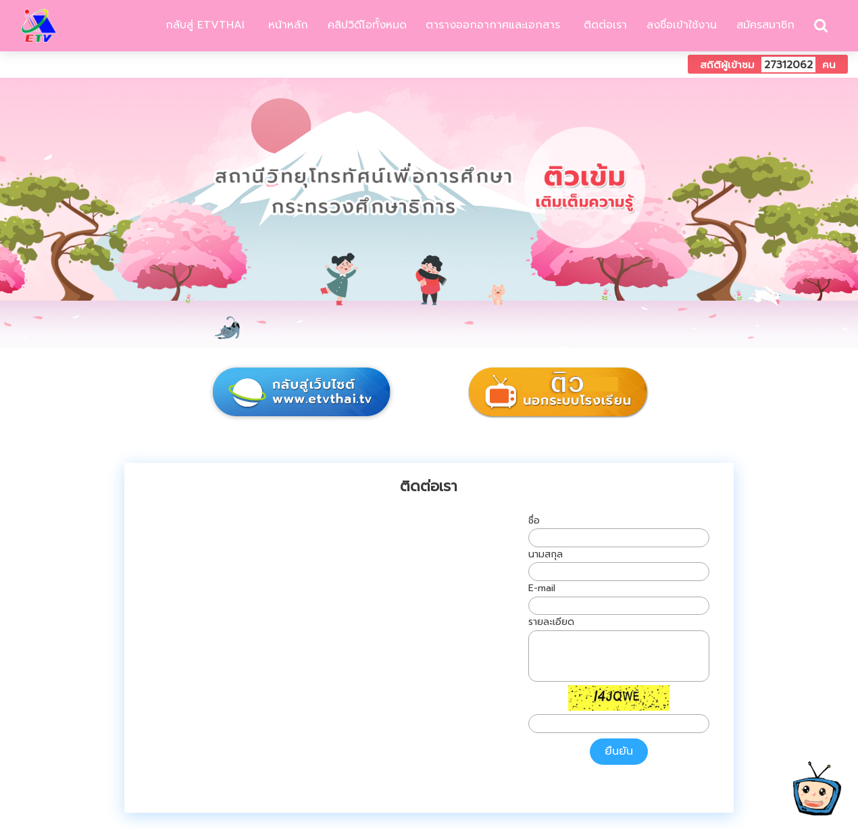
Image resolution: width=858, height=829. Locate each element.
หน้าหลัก (286, 25)
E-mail (541, 588)
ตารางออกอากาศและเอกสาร (493, 25)
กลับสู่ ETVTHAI (203, 25)
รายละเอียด (551, 622)
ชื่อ (534, 520)
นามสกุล (545, 554)
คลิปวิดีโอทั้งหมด (367, 25)
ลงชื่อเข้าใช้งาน (682, 25)
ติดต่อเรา (603, 25)
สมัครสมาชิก (765, 25)
